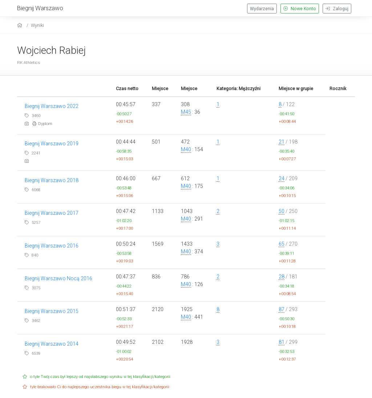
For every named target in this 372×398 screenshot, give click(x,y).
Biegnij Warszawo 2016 (51, 246)
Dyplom (42, 123)
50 (281, 211)
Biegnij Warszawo (40, 8)
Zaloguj (337, 8)
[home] (20, 25)
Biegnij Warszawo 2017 (51, 213)
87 (281, 309)
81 (281, 342)
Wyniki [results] (37, 25)
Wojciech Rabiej (51, 50)
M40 (186, 149)
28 (281, 277)
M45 (186, 112)
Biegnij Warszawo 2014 (51, 344)
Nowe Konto (299, 8)
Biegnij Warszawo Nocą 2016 (58, 278)
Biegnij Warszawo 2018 (51, 180)
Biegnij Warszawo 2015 (51, 311)
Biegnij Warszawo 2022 (51, 106)
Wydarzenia (262, 8)
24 (281, 178)
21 (281, 142)
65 (281, 244)
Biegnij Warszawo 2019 (51, 143)
